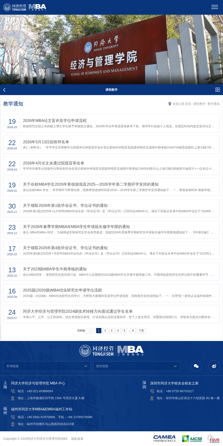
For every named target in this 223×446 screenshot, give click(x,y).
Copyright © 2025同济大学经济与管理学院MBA (35, 438)
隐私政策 (77, 438)
